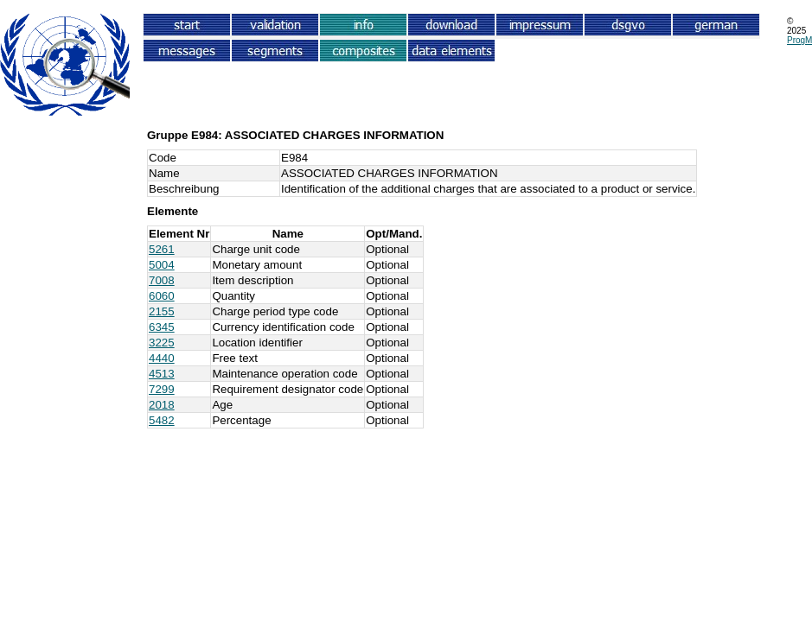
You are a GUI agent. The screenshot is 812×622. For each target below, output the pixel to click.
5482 (162, 420)
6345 (162, 327)
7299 (162, 389)
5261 (162, 249)
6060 (162, 295)
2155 (162, 311)
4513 (162, 373)
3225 (162, 342)
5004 (162, 264)
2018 (162, 404)
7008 (162, 280)
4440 (162, 358)
